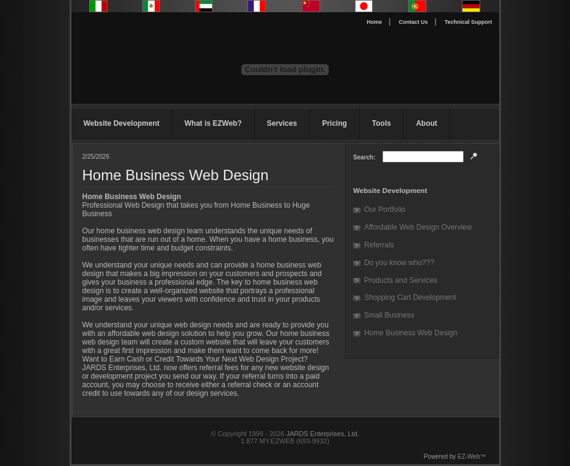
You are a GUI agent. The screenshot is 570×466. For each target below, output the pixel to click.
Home (374, 22)
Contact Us (413, 22)
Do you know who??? (399, 262)
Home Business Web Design (411, 333)
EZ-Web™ (472, 456)
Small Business (389, 315)
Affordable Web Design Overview (418, 227)
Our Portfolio (384, 209)
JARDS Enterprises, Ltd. (322, 433)
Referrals (379, 245)
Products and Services (400, 280)
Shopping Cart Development (410, 297)
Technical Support (468, 22)
